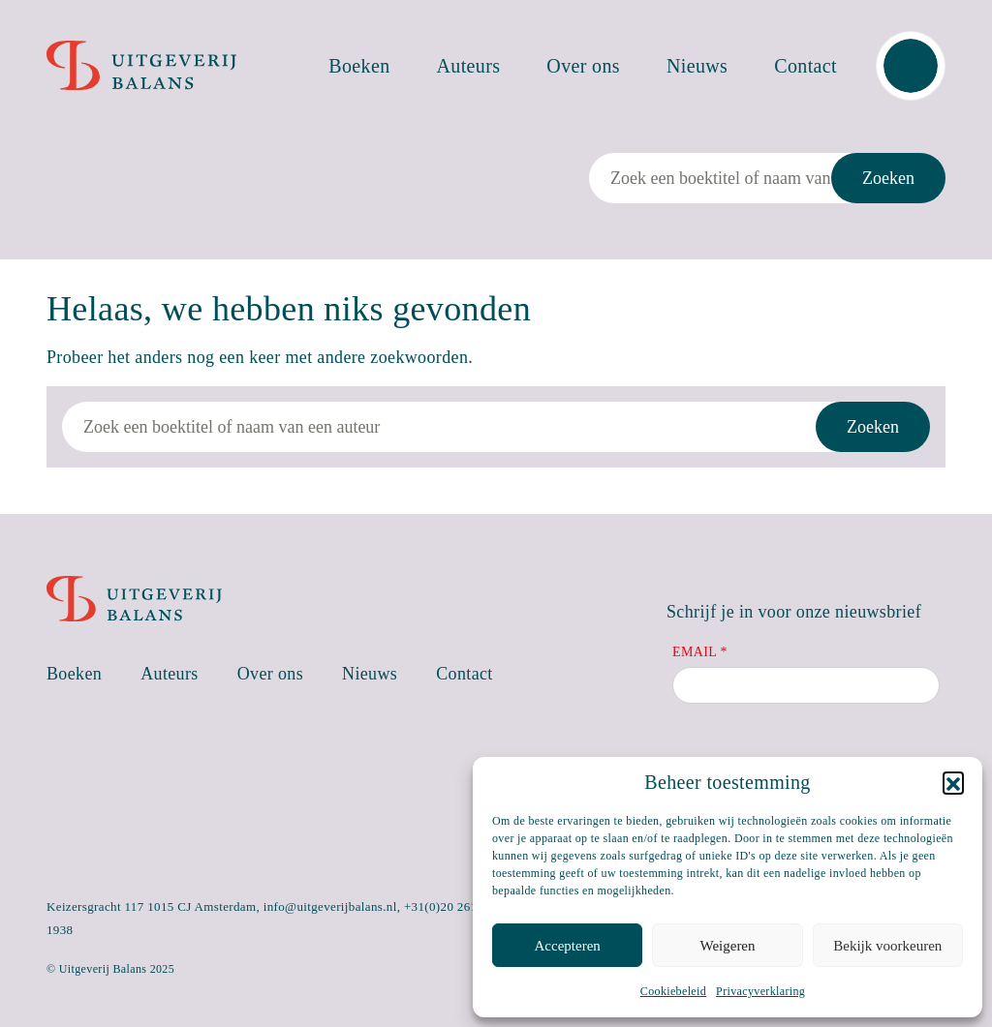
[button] (953, 782)
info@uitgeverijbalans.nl (330, 906)
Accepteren (568, 945)
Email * (700, 652)
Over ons (583, 65)
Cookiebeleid (673, 991)
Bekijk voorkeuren (887, 945)
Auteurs (469, 65)
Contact (805, 65)
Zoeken (888, 178)
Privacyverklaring (760, 991)
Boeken (358, 65)
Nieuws (697, 65)
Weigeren (727, 945)
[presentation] (819, 755)
